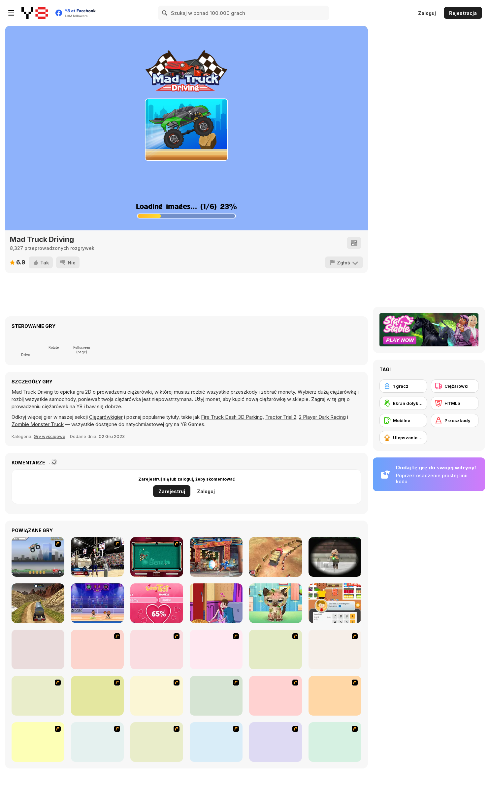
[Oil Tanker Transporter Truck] (38, 603)
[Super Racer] (275, 696)
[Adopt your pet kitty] (275, 603)
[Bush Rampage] (216, 742)
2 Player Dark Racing (322, 417)
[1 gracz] (403, 386)
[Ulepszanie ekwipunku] (403, 437)
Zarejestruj (171, 491)
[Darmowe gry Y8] (34, 13)
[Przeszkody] (454, 420)
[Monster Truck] (156, 696)
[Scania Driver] (335, 696)
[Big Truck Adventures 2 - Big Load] (97, 742)
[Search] (165, 13)
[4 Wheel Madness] (38, 649)
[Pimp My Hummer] (216, 696)
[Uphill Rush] (97, 696)
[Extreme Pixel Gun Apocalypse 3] (335, 557)
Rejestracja (463, 13)
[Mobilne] (403, 420)
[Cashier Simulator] (335, 603)
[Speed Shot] (38, 696)
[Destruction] (97, 649)
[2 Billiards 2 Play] (156, 557)
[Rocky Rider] (335, 742)
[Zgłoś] (344, 262)
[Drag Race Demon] (275, 742)
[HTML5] (454, 403)
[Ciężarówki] (454, 386)
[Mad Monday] (38, 742)
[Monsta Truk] (335, 649)
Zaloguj (427, 13)
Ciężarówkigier (106, 417)
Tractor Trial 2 (280, 417)
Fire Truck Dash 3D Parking (232, 417)
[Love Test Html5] (156, 603)
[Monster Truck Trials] (156, 649)
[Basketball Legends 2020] (97, 603)
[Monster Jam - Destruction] (38, 557)
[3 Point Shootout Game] (97, 557)
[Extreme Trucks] (156, 742)
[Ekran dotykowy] (403, 403)
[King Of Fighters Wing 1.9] (216, 557)
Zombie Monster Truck (38, 424)
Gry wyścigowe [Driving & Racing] (49, 436)
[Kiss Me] (216, 603)
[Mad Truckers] (275, 649)
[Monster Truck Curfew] (216, 649)
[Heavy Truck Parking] (275, 557)
